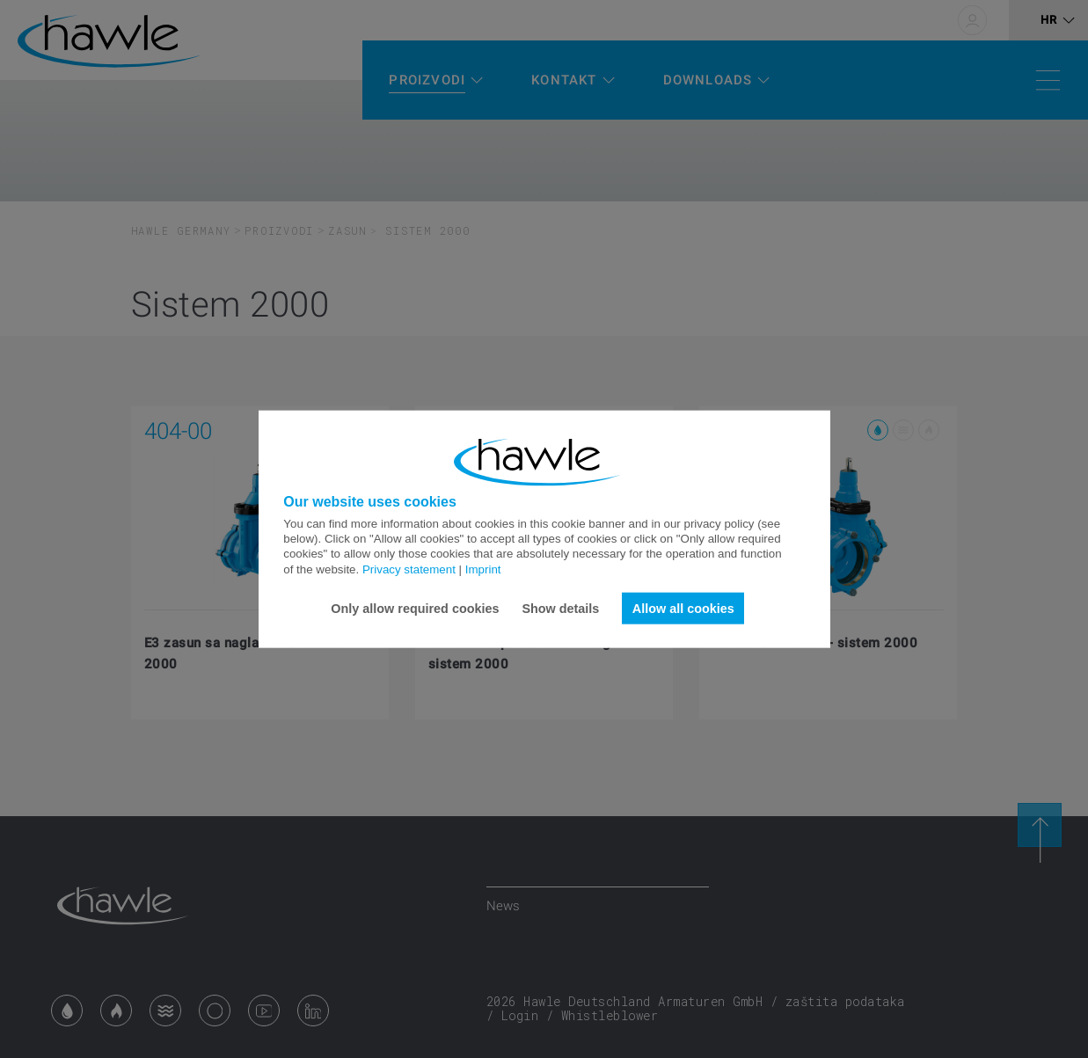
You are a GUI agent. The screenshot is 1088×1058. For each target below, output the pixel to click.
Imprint (483, 568)
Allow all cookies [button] (683, 608)
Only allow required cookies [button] (415, 608)
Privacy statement (409, 568)
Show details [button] (560, 608)
